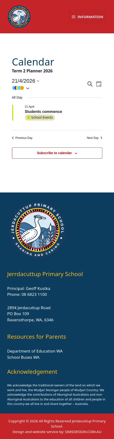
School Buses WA (23, 357)
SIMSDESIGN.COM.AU (83, 431)
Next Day (94, 138)
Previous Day (22, 138)
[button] (49, 88)
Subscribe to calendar (54, 153)
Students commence (43, 112)
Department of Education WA (35, 351)
